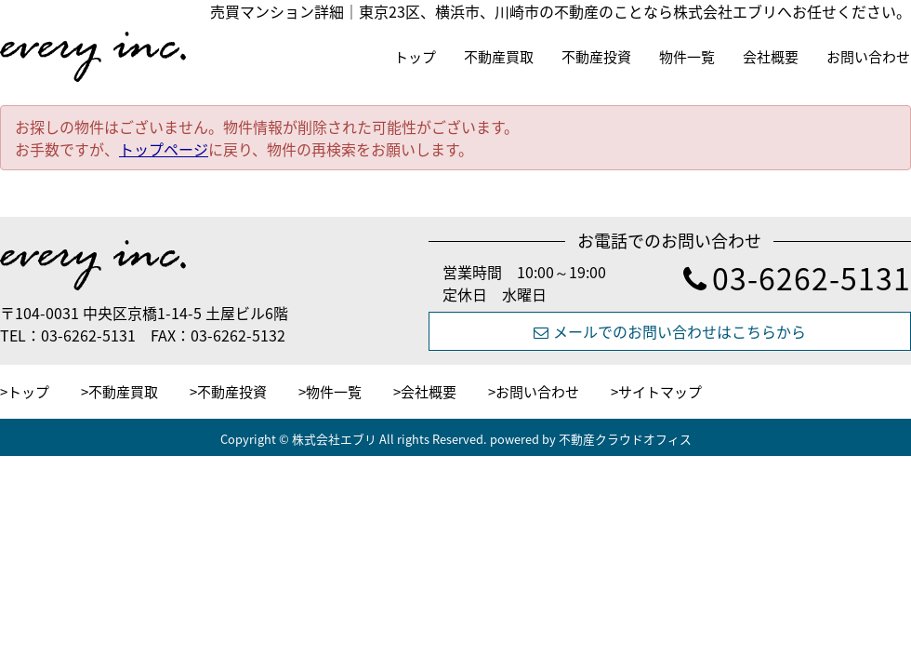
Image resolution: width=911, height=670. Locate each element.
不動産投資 (596, 57)
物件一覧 (687, 57)
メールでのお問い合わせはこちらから (670, 331)
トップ (415, 57)
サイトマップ (660, 392)
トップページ (163, 149)
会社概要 (771, 57)
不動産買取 (499, 57)
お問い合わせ (868, 57)
